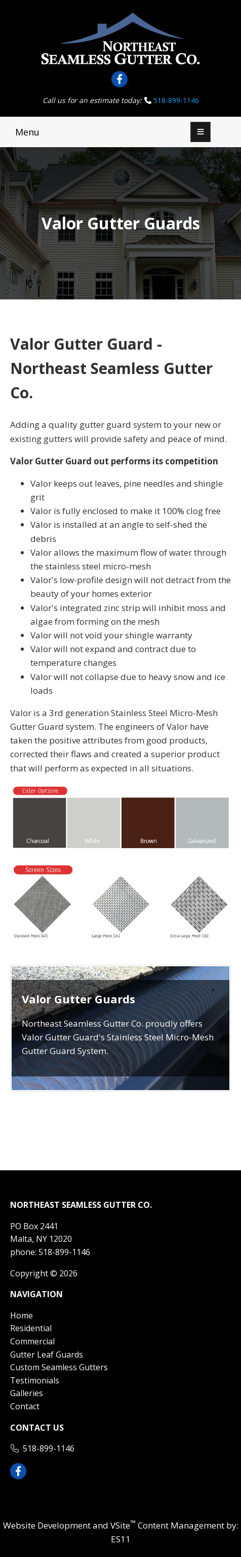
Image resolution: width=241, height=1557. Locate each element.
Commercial (32, 1341)
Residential (31, 1328)
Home (21, 1315)
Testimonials (34, 1380)
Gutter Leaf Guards (46, 1354)
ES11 (121, 1539)
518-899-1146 (176, 100)
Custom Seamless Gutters (59, 1367)
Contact (24, 1406)
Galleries (26, 1393)
